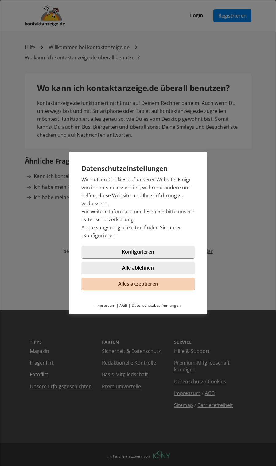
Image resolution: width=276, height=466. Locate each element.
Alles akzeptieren (138, 283)
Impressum (105, 305)
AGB (123, 305)
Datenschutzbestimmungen (156, 305)
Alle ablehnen (138, 267)
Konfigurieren (99, 235)
